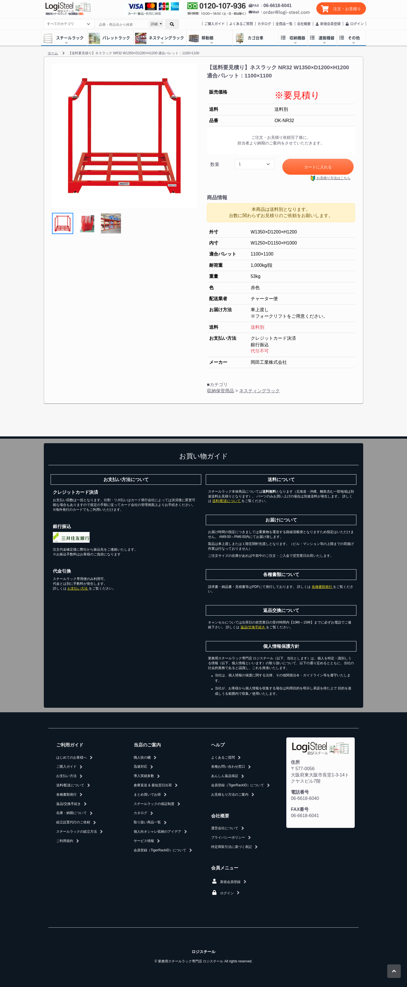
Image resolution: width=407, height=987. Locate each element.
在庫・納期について (71, 813)
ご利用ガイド (69, 745)
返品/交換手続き (253, 627)
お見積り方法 (330, 178)
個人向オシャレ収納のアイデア (157, 832)
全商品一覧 (284, 23)
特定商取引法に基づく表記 (231, 847)
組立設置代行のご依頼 (73, 822)
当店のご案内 (147, 745)
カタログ (264, 23)
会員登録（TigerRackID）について (160, 850)
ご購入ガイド (214, 23)
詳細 (154, 24)
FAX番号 (300, 809)
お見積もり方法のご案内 (229, 794)
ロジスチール (203, 951)
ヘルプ (218, 745)
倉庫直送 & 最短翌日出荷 (153, 785)
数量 (214, 164)
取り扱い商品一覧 (147, 822)
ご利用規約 (64, 841)
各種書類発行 (322, 587)
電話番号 (300, 792)
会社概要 (304, 23)
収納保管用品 (220, 390)
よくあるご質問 (241, 23)
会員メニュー (224, 867)
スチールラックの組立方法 (76, 832)
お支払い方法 (77, 588)
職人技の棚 (142, 757)
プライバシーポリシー (228, 837)
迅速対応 (140, 767)
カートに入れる (318, 167)
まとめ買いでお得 (147, 794)
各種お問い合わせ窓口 (228, 767)
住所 (295, 762)
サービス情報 (144, 841)
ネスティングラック (259, 390)
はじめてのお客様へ (71, 757)
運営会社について (224, 828)
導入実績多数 (144, 776)
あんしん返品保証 (224, 776)
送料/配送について (226, 501)
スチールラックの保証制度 (154, 804)
